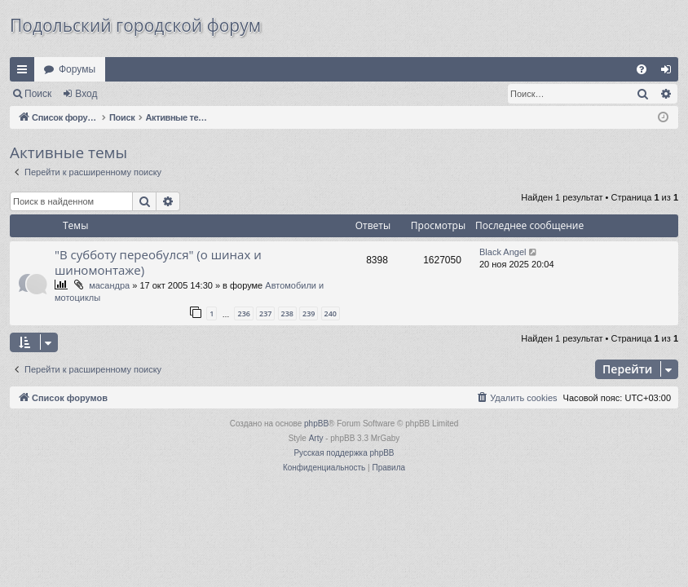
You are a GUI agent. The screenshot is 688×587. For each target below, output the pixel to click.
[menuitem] (641, 69)
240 (330, 313)
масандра (109, 285)
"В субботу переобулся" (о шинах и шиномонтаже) (158, 262)
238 (287, 313)
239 (308, 313)
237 (265, 313)
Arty (316, 438)
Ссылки (25, 73)
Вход (86, 93)
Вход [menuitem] (669, 73)
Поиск (37, 93)
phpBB (316, 423)
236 (243, 313)
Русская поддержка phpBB (343, 452)
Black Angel (502, 252)
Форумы (77, 69)
